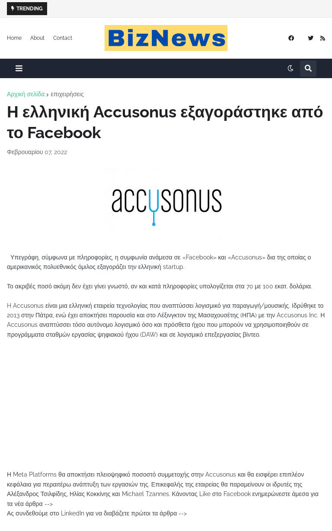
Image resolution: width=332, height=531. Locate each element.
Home (14, 38)
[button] (19, 68)
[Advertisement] (166, 409)
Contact (62, 38)
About (37, 38)
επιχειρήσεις (67, 94)
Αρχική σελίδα (26, 94)
